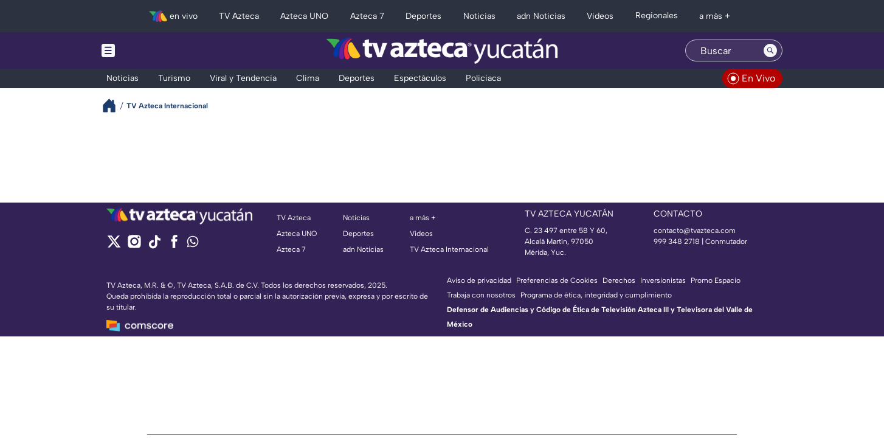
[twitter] (114, 245)
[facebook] (174, 245)
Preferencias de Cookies (557, 280)
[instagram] (134, 245)
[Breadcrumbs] (114, 105)
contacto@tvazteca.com (695, 230)
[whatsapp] (193, 244)
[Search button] (770, 50)
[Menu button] (150, 50)
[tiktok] (154, 245)
